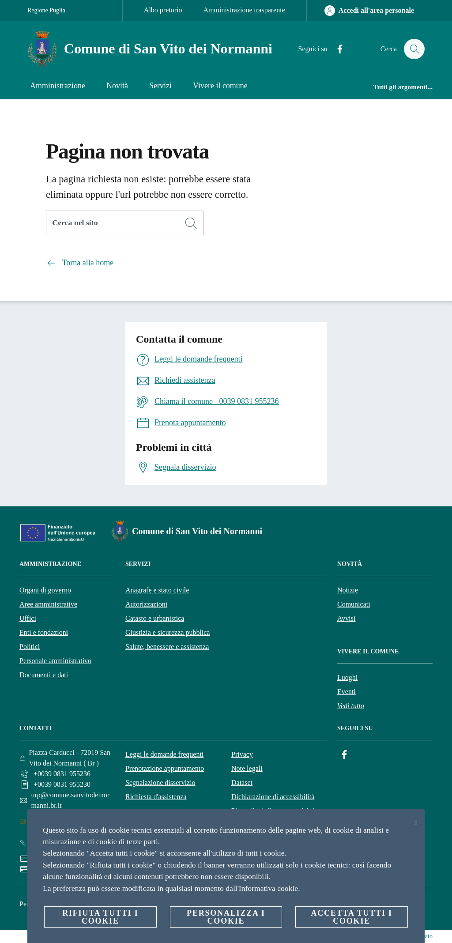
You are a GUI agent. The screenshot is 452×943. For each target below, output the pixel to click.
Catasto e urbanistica (154, 618)
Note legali (247, 768)
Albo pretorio (163, 10)
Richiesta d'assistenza (155, 796)
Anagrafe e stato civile (157, 590)
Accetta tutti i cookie (351, 917)
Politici (29, 646)
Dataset (241, 782)
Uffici (27, 618)
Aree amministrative (48, 604)
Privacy (242, 754)
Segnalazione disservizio (160, 782)
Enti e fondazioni (43, 632)
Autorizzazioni (146, 604)
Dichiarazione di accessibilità (272, 796)
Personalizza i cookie (226, 917)
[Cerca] (414, 49)
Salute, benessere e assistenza (167, 646)
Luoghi (347, 677)
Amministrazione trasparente (244, 10)
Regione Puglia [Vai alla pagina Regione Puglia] (46, 10)
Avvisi (346, 618)
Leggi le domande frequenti (164, 754)
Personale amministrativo (55, 660)
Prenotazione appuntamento (164, 768)
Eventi (346, 691)
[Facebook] (336, 49)
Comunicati (353, 604)
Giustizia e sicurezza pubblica (167, 632)
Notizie (347, 590)
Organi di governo (45, 590)
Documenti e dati (43, 675)
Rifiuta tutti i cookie (100, 917)
